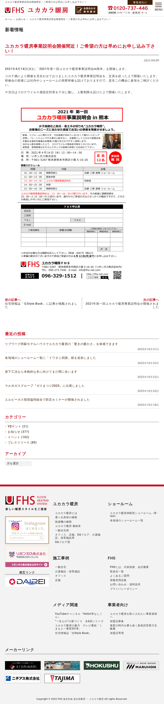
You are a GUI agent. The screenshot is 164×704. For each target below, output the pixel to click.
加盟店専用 (117, 633)
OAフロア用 (62, 542)
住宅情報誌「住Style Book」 (73, 633)
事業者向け (140, 2)
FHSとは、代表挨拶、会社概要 (129, 567)
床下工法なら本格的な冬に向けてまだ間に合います (41, 371)
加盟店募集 (117, 621)
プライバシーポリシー (124, 588)
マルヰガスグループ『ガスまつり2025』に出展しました (45, 385)
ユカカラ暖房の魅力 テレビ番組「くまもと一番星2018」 (78, 627)
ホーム (8, 19)
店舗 (58, 580)
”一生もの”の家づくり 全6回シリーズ (79, 621)
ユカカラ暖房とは (66, 513)
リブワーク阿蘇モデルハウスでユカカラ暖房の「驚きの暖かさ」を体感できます (61, 344)
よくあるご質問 (119, 575)
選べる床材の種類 (66, 517)
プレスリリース (19, 442)
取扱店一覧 (117, 571)
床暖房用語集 (118, 580)
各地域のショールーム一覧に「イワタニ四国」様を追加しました (50, 358)
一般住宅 (60, 567)
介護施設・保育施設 (67, 571)
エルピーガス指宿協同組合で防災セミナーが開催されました (47, 399)
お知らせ (21, 19)
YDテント (14, 426)
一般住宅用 (62, 530)
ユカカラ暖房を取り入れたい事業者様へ (133, 615)
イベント (14, 437)
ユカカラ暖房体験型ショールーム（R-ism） (133, 515)
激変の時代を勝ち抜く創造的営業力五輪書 (133, 627)
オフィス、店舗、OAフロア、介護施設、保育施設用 (78, 536)
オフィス (60, 575)
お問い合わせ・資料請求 (125, 584)
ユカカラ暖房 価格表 (68, 526)
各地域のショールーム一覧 (126, 520)
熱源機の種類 (63, 521)
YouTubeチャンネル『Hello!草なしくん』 (79, 615)
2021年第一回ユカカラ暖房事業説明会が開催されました (122, 305)
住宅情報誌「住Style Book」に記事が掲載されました (41, 305)
